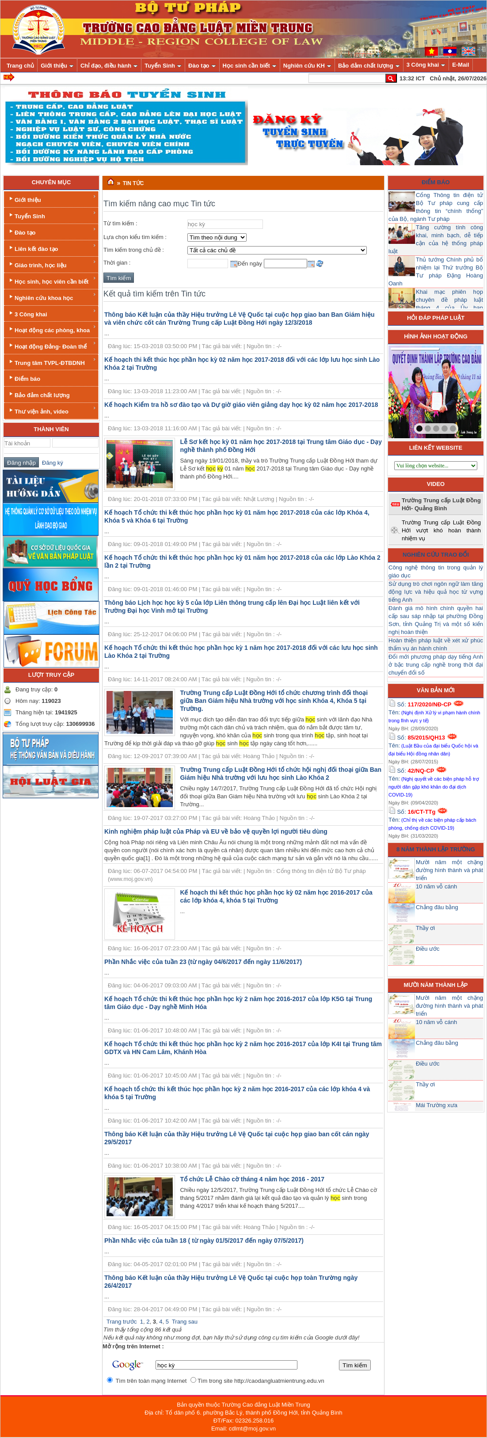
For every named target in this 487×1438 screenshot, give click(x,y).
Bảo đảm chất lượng (39, 394)
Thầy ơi (425, 928)
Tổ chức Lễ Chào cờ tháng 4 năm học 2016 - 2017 (252, 1179)
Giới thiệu (52, 198)
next (456, 390)
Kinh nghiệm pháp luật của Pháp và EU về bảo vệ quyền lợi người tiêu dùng (215, 831)
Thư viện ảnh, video (52, 410)
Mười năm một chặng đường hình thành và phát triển (449, 870)
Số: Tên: (434, 712)
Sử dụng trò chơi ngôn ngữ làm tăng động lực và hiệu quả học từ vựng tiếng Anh (435, 592)
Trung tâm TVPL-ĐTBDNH (52, 361)
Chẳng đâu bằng (437, 907)
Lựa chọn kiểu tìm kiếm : (135, 237)
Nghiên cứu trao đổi (436, 554)
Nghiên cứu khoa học (52, 296)
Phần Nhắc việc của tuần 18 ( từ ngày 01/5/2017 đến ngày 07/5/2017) (204, 1240)
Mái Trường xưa (436, 1105)
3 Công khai (52, 313)
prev (413, 390)
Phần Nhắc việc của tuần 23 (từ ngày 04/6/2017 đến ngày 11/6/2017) (203, 961)
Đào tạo (52, 231)
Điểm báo (24, 378)
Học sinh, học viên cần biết (52, 280)
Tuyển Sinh (52, 215)
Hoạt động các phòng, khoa (52, 329)
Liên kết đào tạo (52, 247)
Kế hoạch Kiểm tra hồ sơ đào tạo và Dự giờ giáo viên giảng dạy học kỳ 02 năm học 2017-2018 (241, 404)
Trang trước (122, 1321)
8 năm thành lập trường (435, 849)
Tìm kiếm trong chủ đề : (133, 250)
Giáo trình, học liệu (52, 264)
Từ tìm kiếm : (120, 223)
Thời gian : (116, 262)
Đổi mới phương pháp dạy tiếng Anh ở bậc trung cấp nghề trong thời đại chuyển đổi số (435, 664)
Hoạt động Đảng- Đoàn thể (52, 345)
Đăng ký (51, 462)
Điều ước (428, 948)
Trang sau (185, 1321)
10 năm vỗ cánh (436, 886)
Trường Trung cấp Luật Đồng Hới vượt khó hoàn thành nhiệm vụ (441, 530)
